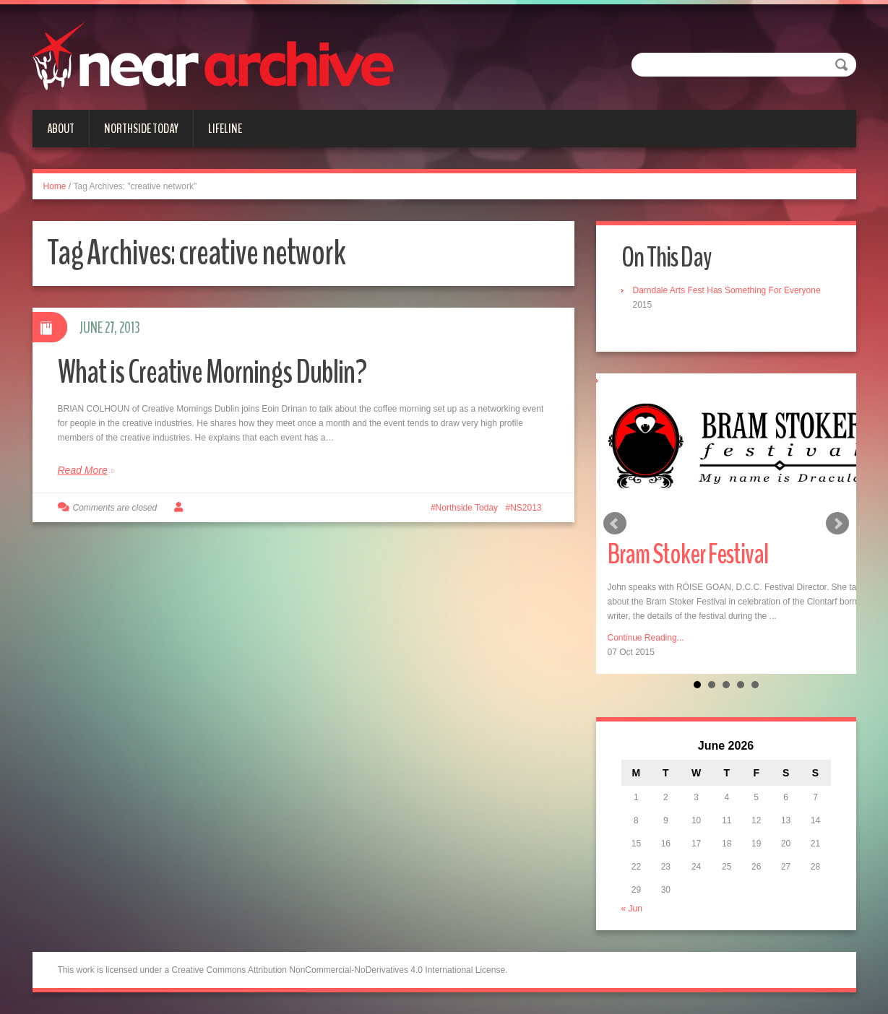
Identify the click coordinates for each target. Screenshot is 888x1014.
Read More (83, 470)
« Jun (631, 909)
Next (837, 523)
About (60, 128)
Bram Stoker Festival (688, 554)
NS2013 (525, 508)
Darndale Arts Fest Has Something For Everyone (727, 290)
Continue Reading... (646, 638)
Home (54, 186)
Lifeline (225, 128)
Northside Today (141, 128)
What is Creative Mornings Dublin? (212, 372)
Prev (614, 523)
